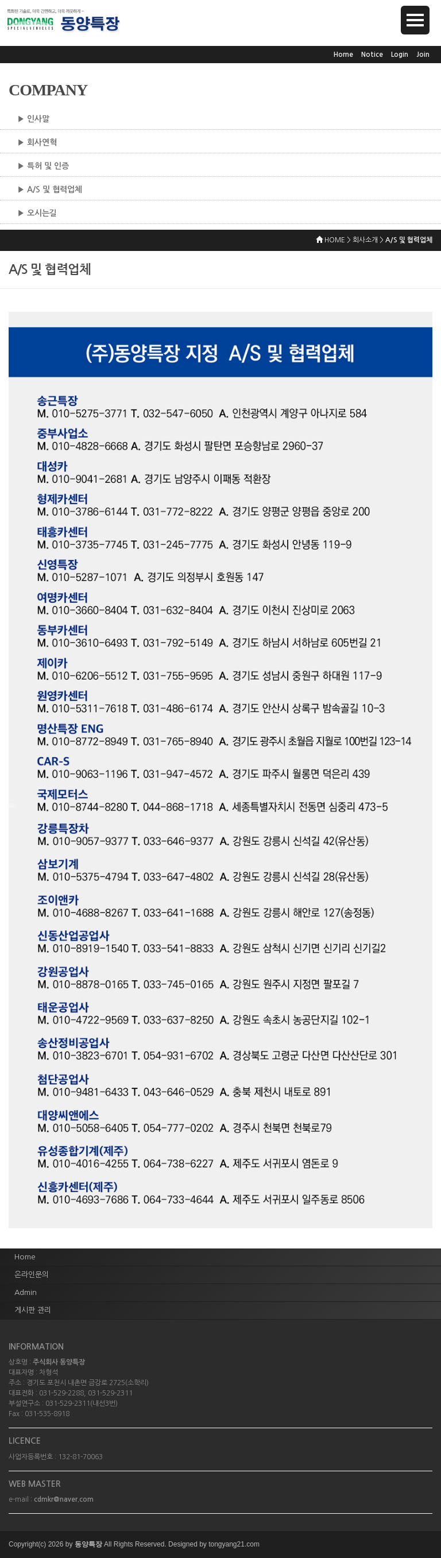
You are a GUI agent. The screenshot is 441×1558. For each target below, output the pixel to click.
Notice (372, 54)
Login (399, 54)
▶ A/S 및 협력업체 (49, 189)
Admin (25, 1292)
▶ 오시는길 (37, 213)
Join (423, 54)
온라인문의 (31, 1274)
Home (343, 54)
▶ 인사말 (33, 119)
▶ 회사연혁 (37, 142)
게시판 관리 (32, 1310)
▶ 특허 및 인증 (43, 166)
